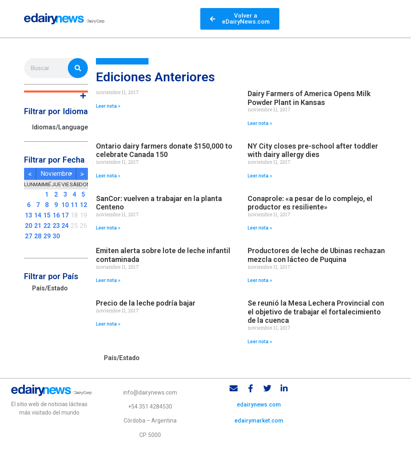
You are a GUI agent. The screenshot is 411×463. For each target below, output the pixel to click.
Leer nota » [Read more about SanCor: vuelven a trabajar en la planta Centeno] (108, 228)
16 (56, 215)
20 (28, 225)
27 (28, 236)
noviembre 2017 (56, 175)
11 (74, 205)
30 (56, 236)
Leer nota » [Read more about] (108, 106)
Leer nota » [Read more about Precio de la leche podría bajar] (108, 324)
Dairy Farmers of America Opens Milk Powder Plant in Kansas (309, 98)
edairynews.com (259, 404)
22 (47, 225)
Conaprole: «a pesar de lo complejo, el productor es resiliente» (310, 202)
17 (65, 215)
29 (47, 236)
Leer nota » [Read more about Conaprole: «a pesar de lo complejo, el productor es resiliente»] (260, 228)
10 (65, 205)
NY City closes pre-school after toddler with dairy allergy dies (313, 150)
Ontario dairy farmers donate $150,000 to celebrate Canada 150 (164, 150)
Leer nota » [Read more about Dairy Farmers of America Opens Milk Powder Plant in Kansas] (260, 123)
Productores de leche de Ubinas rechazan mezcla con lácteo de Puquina (316, 255)
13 (28, 215)
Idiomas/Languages (60, 127)
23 (56, 225)
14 (37, 215)
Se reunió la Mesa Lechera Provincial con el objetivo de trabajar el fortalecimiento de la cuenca (316, 311)
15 (47, 215)
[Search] (78, 68)
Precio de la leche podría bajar (145, 303)
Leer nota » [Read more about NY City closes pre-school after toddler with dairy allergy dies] (260, 176)
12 (83, 205)
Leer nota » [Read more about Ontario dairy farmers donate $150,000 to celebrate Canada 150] (108, 176)
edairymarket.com (258, 420)
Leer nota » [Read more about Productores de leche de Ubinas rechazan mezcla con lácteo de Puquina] (260, 280)
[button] (56, 92)
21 (37, 225)
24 (65, 225)
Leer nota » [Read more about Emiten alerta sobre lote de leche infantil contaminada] (108, 280)
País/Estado (50, 288)
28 (37, 236)
